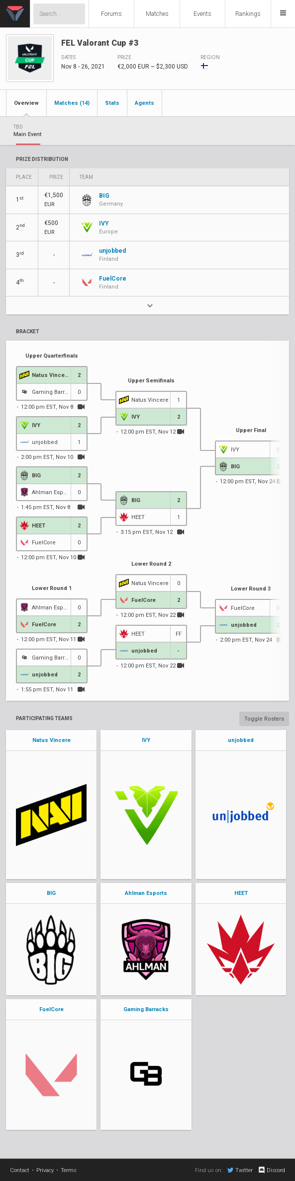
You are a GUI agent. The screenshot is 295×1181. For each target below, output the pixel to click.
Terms (69, 1170)
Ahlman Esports (146, 893)
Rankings (248, 13)
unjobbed (241, 740)
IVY (146, 740)
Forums (111, 13)
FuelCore (51, 1009)
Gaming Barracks (146, 1009)
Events (202, 13)
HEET (241, 893)
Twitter (240, 1170)
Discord (271, 1170)
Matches (157, 13)
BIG (51, 893)
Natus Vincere (51, 740)
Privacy (45, 1170)
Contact (19, 1170)
